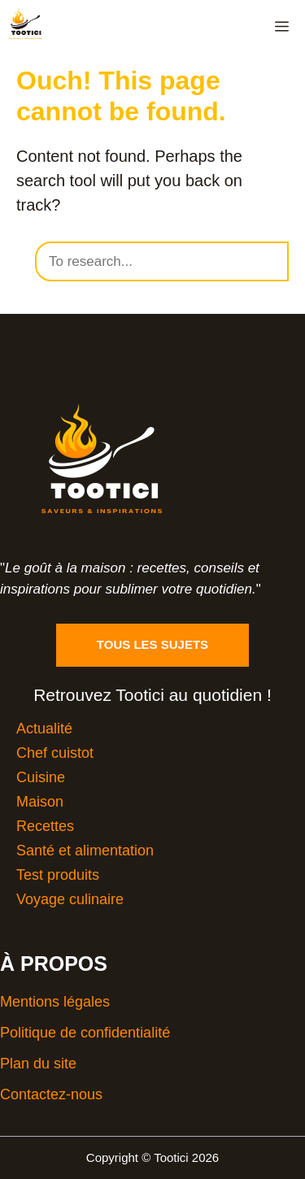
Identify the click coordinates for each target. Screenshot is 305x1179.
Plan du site (38, 1063)
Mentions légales (55, 1002)
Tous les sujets (152, 644)
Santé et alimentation (85, 850)
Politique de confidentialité (85, 1033)
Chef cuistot (55, 753)
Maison (39, 802)
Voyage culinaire (70, 899)
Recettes (45, 826)
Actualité (44, 728)
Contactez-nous (51, 1094)
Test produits (57, 875)
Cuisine (40, 777)
